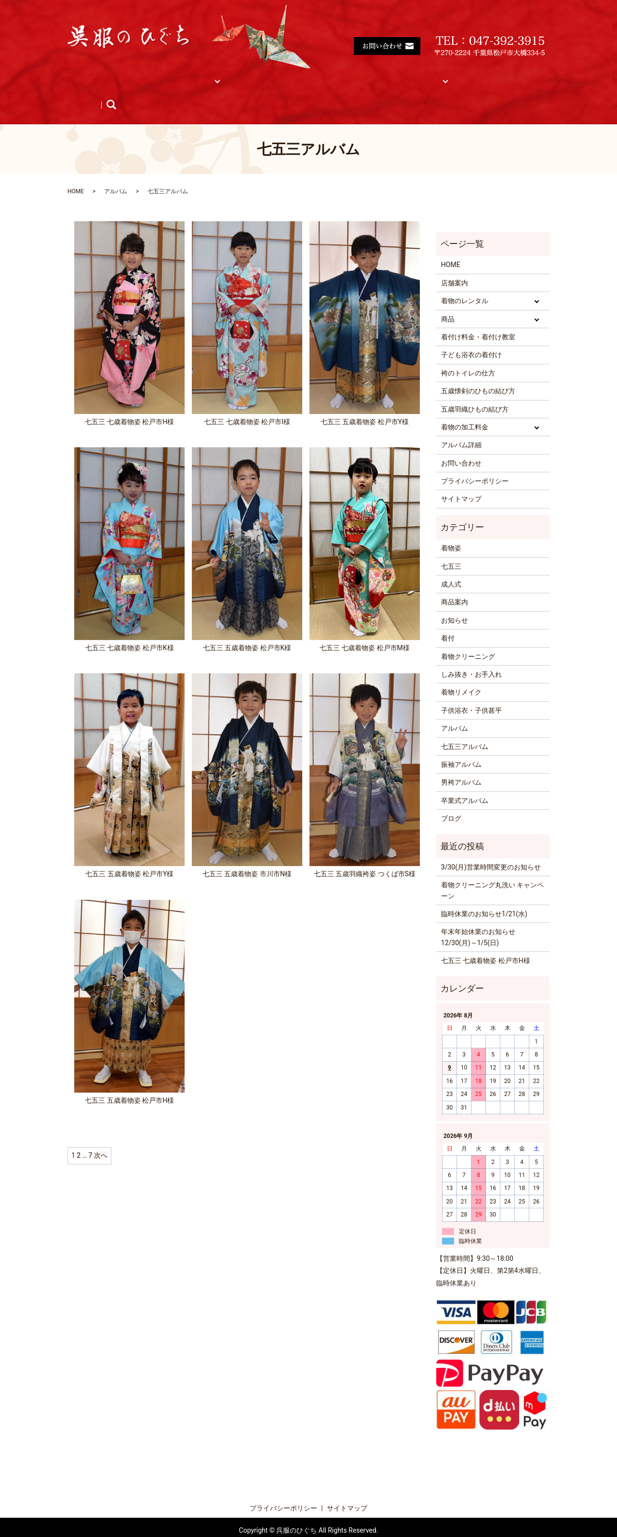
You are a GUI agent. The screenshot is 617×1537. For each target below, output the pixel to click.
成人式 (451, 566)
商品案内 (454, 584)
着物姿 (451, 530)
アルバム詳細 (461, 426)
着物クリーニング (468, 638)
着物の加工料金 (464, 409)
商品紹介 (91, 90)
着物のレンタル (464, 282)
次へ (100, 1137)
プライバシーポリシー (475, 463)
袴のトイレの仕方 (468, 355)
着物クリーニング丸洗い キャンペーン (492, 872)
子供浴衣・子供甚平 (471, 692)
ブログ (182, 90)
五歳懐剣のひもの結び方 (478, 372)
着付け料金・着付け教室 (297, 75)
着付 (448, 620)
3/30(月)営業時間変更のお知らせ (491, 849)
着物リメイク (461, 674)
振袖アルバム (461, 746)
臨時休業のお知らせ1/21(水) (484, 895)
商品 (232, 75)
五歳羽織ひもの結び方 (475, 390)
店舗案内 (130, 75)
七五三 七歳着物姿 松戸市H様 (485, 942)
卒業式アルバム (464, 782)
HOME (87, 75)
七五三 (451, 548)
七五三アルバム (464, 728)
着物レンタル (184, 75)
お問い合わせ (461, 445)
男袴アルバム (461, 764)
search (218, 90)
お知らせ (138, 90)
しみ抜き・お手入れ (471, 656)
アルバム (482, 75)
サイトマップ (429, 75)
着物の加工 (372, 75)
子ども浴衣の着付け (471, 336)
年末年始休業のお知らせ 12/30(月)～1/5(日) (478, 918)
